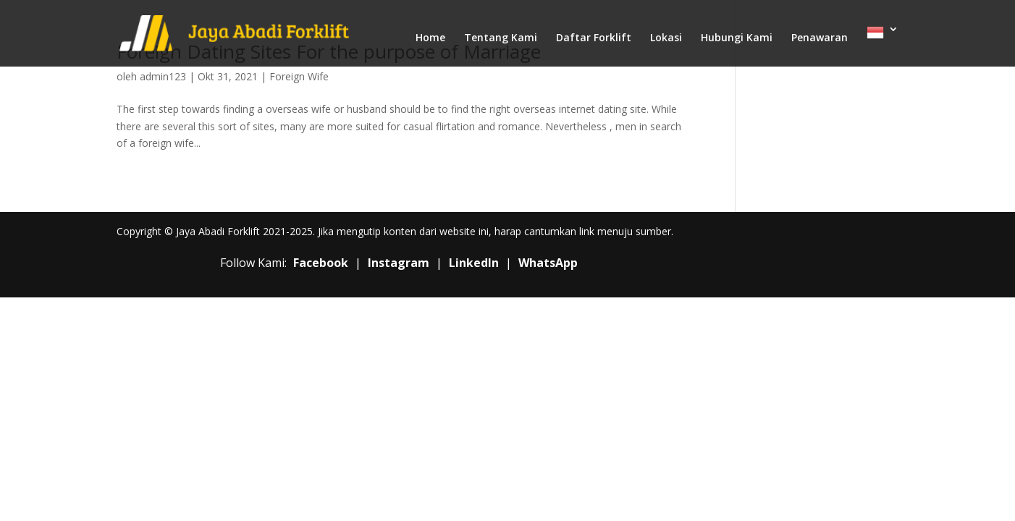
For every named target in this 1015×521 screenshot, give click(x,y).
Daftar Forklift (593, 38)
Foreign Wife (299, 76)
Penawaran (819, 38)
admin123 (163, 76)
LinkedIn (474, 263)
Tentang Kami (500, 38)
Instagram (398, 263)
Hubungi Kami (736, 38)
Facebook (320, 263)
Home (430, 38)
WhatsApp (548, 263)
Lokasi (666, 38)
